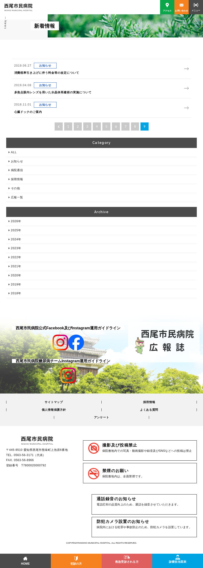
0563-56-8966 (24, 460)
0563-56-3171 (24, 455)
